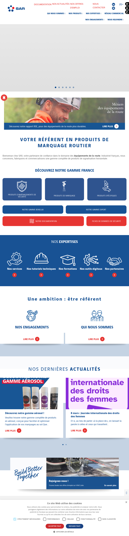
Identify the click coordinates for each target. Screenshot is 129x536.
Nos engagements (94, 19)
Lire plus (110, 125)
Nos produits (75, 13)
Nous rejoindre (115, 19)
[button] (64, 531)
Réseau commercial (114, 13)
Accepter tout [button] (55, 526)
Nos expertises (93, 13)
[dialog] (64, 518)
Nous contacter (100, 6)
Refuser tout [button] (74, 526)
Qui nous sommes (55, 13)
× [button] (126, 502)
